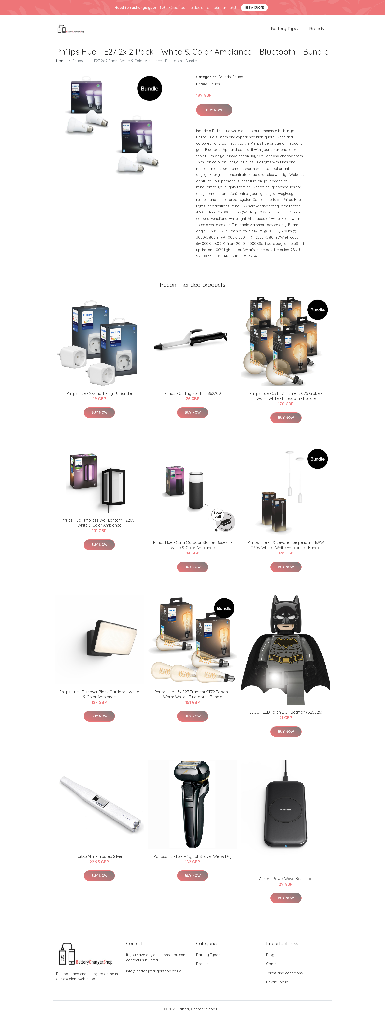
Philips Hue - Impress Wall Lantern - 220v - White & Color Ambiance (99, 524)
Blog (270, 956)
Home (61, 62)
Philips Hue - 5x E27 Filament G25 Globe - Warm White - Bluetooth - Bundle (285, 397)
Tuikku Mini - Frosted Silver (99, 857)
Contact (273, 965)
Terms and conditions (284, 974)
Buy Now (214, 111)
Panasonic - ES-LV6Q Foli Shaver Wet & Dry (193, 857)
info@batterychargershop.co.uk (153, 972)
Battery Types (285, 29)
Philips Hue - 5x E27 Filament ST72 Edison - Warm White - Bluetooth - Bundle (192, 696)
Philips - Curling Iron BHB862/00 (192, 394)
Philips (238, 78)
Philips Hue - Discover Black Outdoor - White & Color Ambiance (99, 696)
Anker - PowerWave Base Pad (286, 880)
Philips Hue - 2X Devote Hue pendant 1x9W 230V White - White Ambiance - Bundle (286, 546)
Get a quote (254, 7)
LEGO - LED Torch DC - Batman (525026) (285, 713)
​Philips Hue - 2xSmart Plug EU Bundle (99, 394)
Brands (316, 29)
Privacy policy (278, 983)
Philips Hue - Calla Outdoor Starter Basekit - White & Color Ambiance (192, 546)
